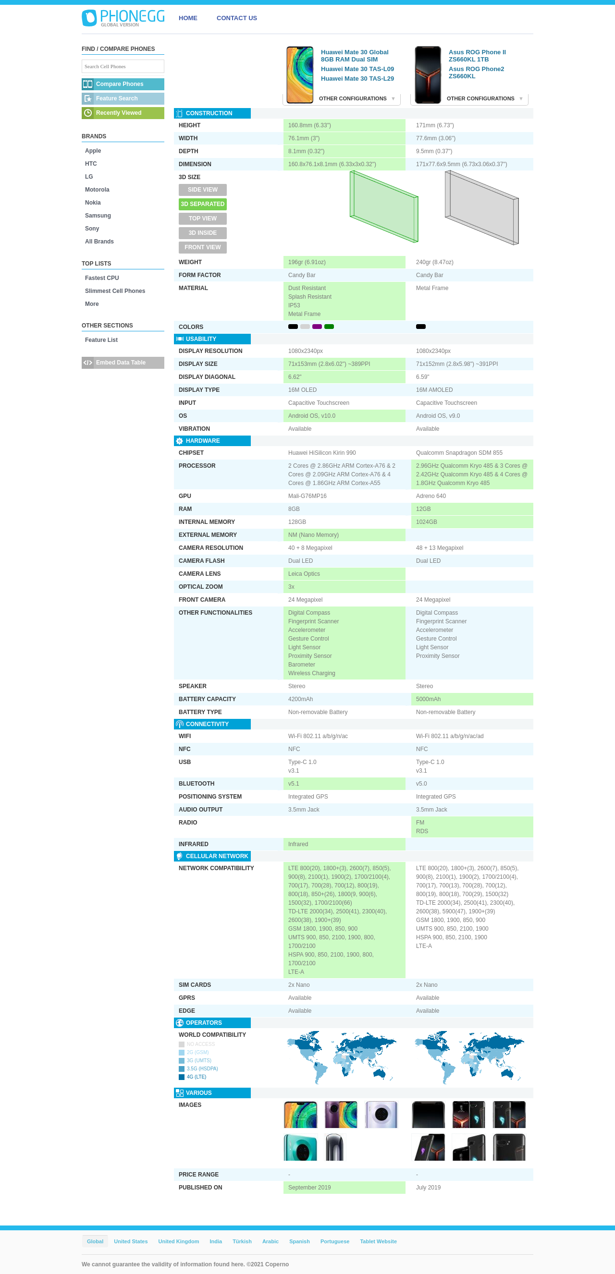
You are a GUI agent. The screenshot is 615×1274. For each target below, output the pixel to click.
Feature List (101, 340)
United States (131, 1241)
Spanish (299, 1241)
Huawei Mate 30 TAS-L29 (357, 78)
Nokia (93, 202)
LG (89, 176)
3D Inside (203, 233)
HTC (91, 163)
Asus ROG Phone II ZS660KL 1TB (477, 56)
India (215, 1241)
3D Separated (203, 204)
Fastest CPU (102, 278)
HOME (188, 18)
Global (95, 1241)
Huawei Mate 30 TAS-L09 (357, 69)
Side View (203, 189)
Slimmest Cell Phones (115, 291)
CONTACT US (237, 18)
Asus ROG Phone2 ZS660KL (476, 72)
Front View (202, 247)
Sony (92, 228)
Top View (203, 218)
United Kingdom (179, 1241)
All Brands (99, 241)
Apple (93, 150)
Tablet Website (378, 1241)
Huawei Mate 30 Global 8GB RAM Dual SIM (355, 56)
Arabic (270, 1241)
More (92, 304)
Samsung (98, 215)
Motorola (97, 189)
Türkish (242, 1241)
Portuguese (335, 1241)
